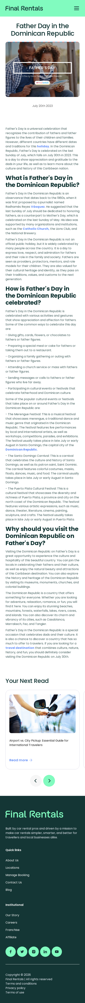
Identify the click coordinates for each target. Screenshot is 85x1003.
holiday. (43, 146)
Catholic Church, (36, 229)
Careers (11, 922)
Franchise (12, 930)
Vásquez (38, 207)
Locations (12, 868)
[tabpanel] (42, 729)
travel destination (19, 648)
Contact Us (13, 882)
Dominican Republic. (21, 449)
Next (49, 781)
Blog (8, 890)
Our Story (12, 915)
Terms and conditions (21, 983)
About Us (12, 860)
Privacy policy (15, 988)
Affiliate (10, 937)
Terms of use (14, 992)
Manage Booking (17, 875)
